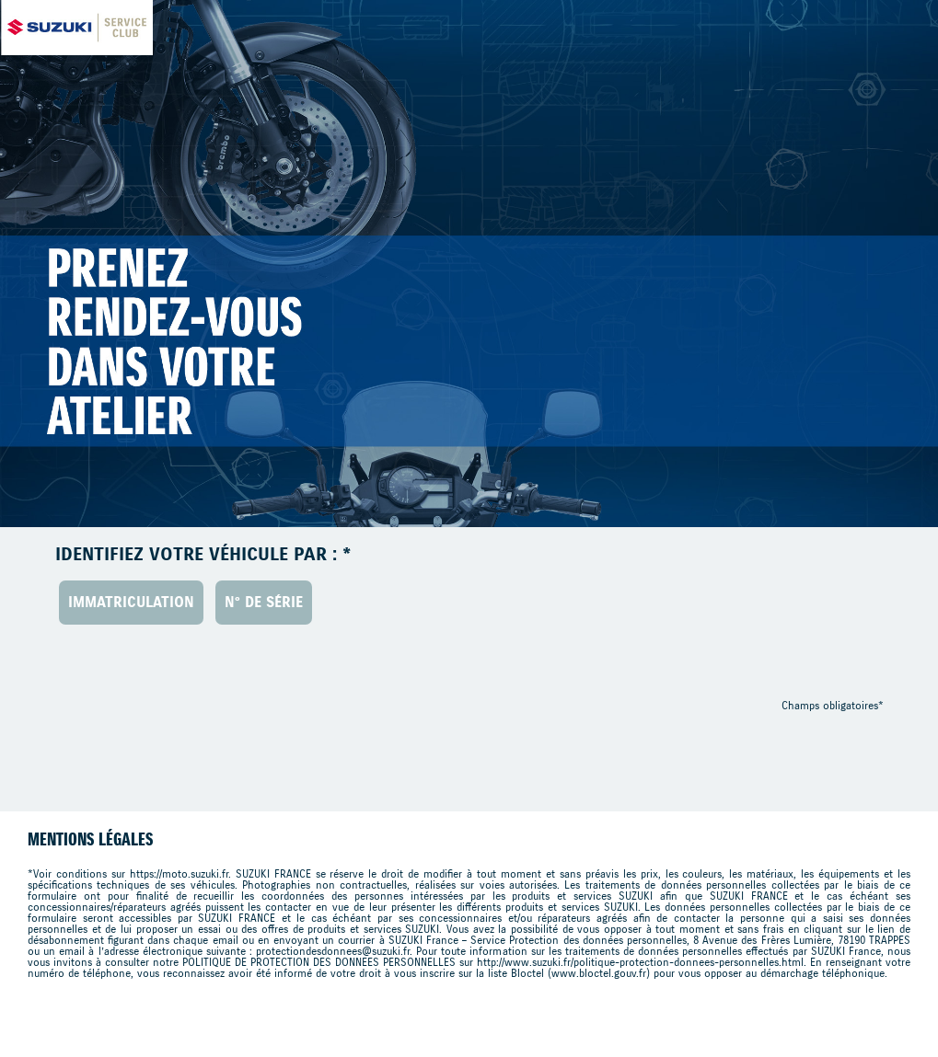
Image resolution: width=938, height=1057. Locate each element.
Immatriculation (131, 602)
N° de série (264, 602)
